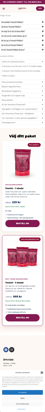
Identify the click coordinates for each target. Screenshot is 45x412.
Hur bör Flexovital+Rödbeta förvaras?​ (13, 49)
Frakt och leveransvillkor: (13, 62)
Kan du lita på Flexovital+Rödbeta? (12, 45)
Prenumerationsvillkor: (12, 82)
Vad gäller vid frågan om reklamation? (20, 109)
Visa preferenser (22, 404)
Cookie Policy (21, 409)
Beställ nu (22, 223)
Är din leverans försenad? (13, 104)
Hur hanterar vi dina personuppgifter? (19, 118)
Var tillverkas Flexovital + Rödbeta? (18, 113)
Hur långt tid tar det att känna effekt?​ (13, 31)
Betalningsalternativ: (11, 86)
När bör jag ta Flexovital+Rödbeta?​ (12, 40)
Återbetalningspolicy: (12, 91)
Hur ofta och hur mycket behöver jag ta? (14, 36)
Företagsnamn (9, 122)
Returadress (7, 100)
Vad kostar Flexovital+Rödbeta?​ (11, 26)
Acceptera (22, 392)
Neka (22, 398)
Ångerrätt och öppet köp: (13, 95)
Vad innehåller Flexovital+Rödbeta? (12, 22)
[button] (42, 373)
